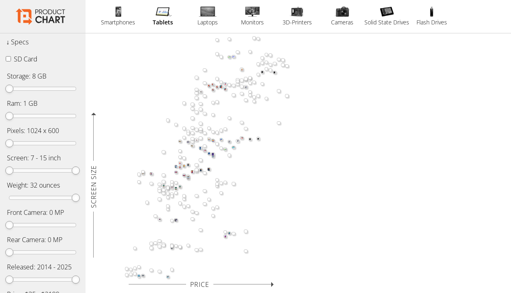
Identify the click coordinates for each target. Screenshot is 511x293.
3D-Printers (297, 16)
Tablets (163, 16)
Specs (20, 41)
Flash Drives (432, 16)
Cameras (342, 16)
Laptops (207, 16)
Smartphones (118, 16)
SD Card (21, 59)
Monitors (252, 16)
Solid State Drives (386, 16)
